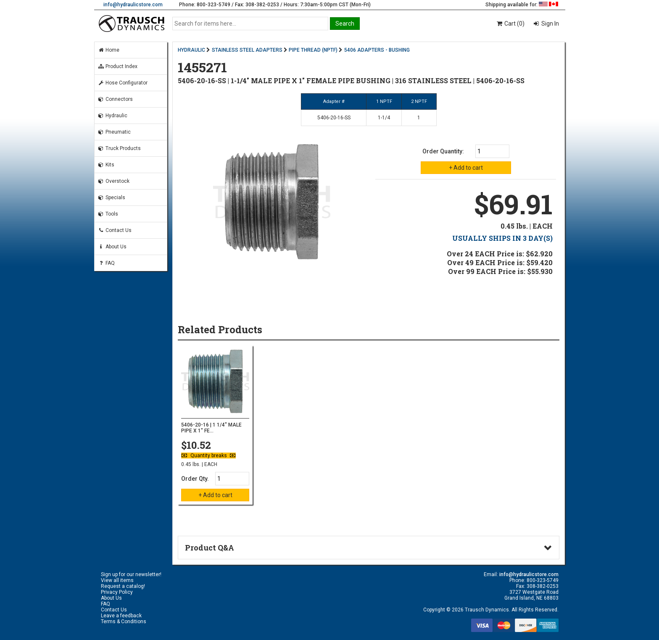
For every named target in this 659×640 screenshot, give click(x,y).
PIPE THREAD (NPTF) (313, 50)
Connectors (115, 99)
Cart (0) (510, 23)
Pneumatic (114, 132)
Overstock (113, 181)
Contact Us (115, 230)
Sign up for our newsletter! (131, 574)
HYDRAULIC (191, 50)
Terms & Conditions (123, 621)
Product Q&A (209, 548)
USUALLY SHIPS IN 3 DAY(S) (502, 238)
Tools (108, 214)
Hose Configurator (123, 83)
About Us (112, 247)
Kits (106, 165)
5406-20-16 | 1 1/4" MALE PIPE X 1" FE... (211, 428)
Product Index (117, 66)
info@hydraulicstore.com (133, 5)
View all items (117, 580)
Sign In (549, 23)
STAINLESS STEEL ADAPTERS (247, 50)
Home (108, 50)
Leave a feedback (121, 616)
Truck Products (119, 148)
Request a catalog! (123, 586)
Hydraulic (112, 116)
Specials (111, 197)
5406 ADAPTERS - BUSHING (377, 50)
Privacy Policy (117, 592)
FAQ (106, 263)
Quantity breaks (208, 455)
